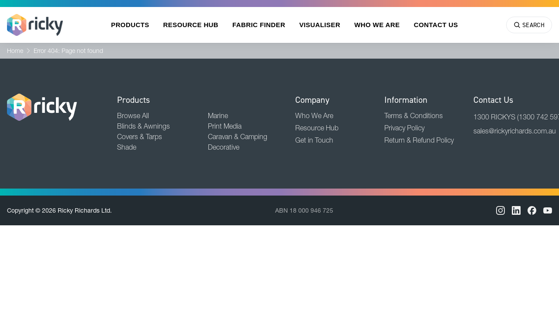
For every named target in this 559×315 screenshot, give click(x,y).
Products (130, 24)
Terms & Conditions (413, 115)
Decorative (223, 147)
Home (15, 51)
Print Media (225, 126)
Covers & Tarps (139, 136)
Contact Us (436, 24)
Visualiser (319, 24)
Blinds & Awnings (143, 126)
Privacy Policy (404, 127)
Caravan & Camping (237, 136)
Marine (218, 115)
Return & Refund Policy (419, 140)
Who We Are (377, 24)
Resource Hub (190, 24)
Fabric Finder (258, 24)
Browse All (133, 115)
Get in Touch (314, 140)
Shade (126, 147)
